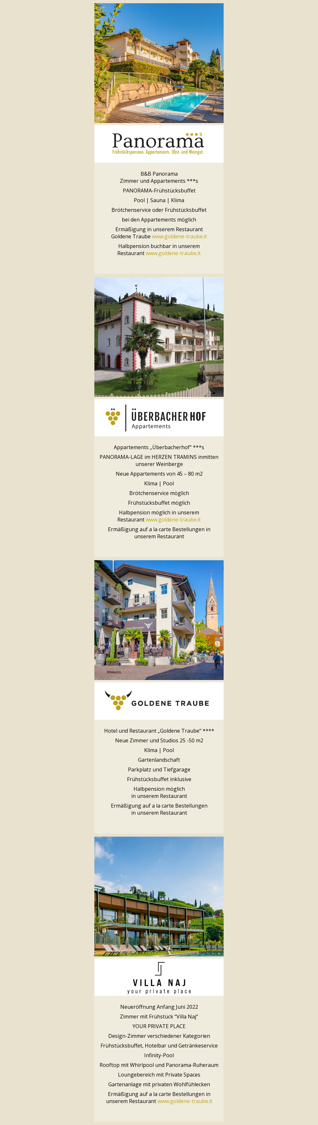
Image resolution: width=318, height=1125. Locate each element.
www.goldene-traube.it (179, 236)
